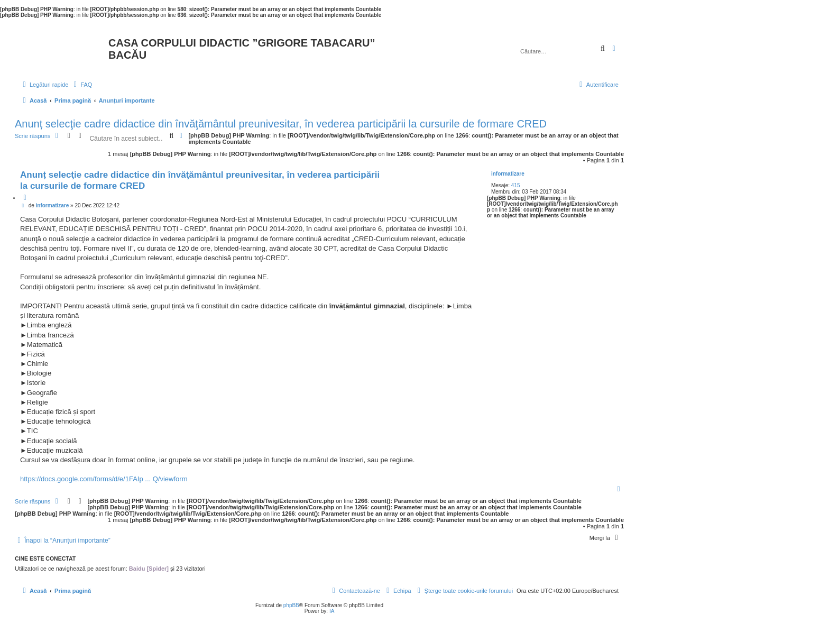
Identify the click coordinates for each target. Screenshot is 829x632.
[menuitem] (81, 84)
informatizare (507, 174)
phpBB (291, 605)
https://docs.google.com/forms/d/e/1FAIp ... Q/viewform (103, 479)
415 (515, 185)
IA (331, 611)
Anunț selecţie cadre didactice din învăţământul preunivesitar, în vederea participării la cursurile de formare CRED (281, 124)
